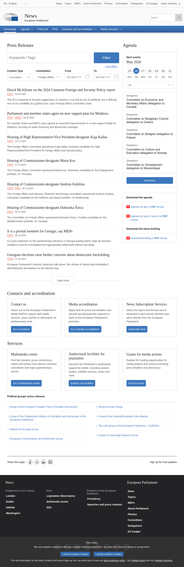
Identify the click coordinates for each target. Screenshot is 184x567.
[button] (170, 3)
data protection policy (114, 563)
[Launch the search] (178, 17)
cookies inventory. (164, 563)
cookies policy (138, 563)
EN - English (10, 3)
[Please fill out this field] (165, 17)
